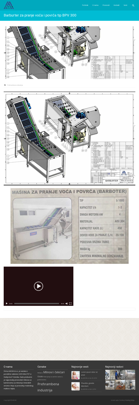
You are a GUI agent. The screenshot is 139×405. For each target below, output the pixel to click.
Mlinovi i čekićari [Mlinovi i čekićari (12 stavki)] (54, 372)
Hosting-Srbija (129, 400)
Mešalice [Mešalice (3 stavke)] (40, 373)
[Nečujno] (67, 346)
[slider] (36, 346)
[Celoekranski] (70, 346)
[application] (38, 328)
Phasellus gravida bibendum (87, 384)
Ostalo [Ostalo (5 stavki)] (40, 376)
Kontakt (116, 7)
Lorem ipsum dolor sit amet (89, 373)
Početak (85, 7)
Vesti (125, 7)
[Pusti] (7, 346)
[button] (38, 328)
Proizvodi (106, 7)
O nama (95, 7)
